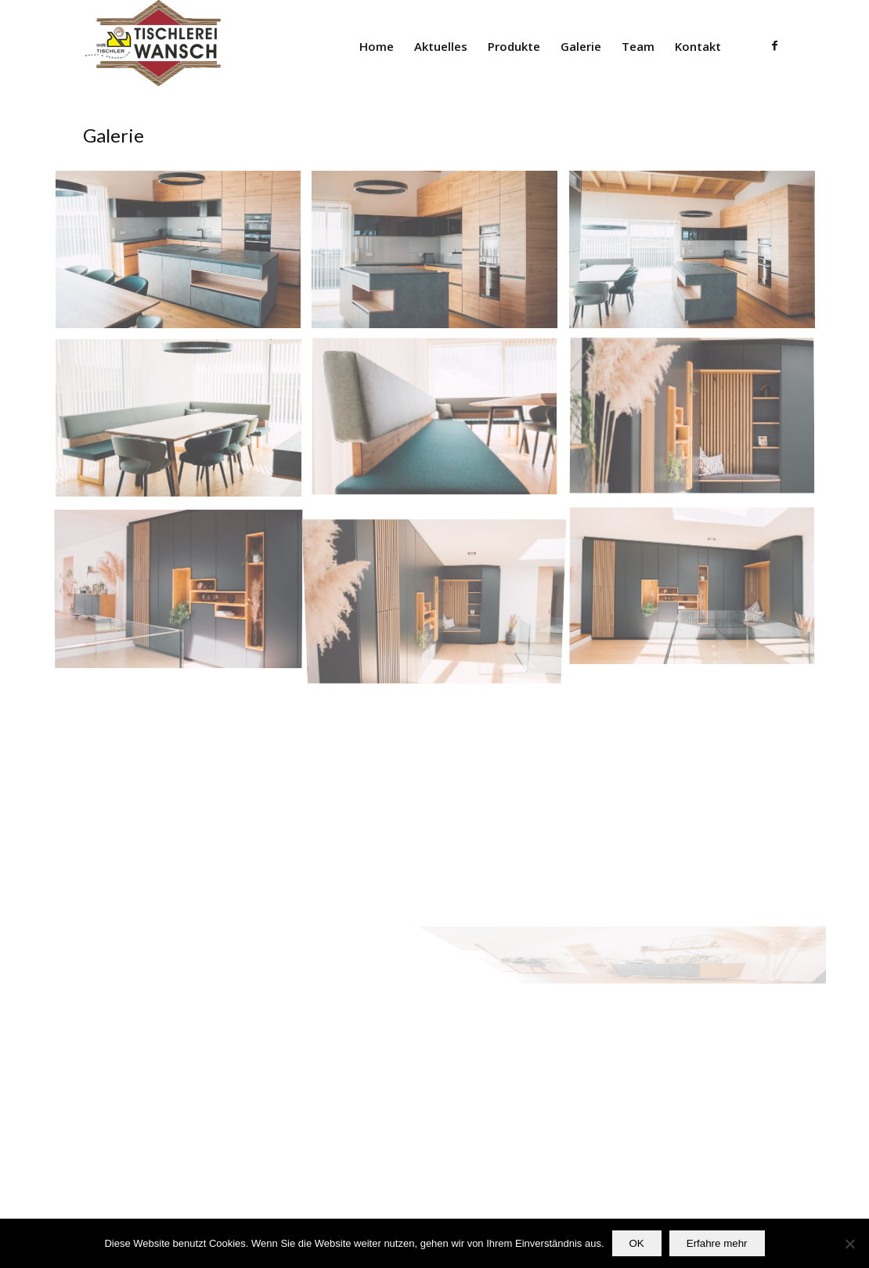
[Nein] (849, 1244)
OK (636, 1243)
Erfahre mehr (717, 1243)
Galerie (113, 135)
